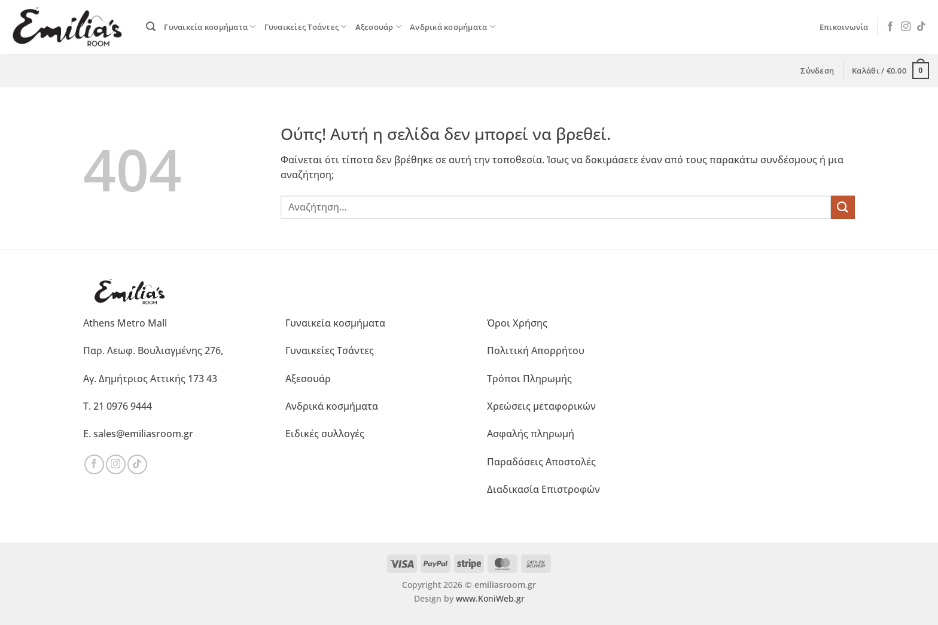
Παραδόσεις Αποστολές (541, 461)
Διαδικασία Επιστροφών (543, 489)
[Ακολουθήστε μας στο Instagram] (905, 27)
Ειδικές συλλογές (324, 433)
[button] (151, 26)
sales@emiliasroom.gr (143, 433)
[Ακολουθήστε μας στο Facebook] (890, 27)
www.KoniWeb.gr (490, 598)
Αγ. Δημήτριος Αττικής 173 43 (150, 378)
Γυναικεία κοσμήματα (209, 26)
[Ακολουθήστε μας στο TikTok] (921, 27)
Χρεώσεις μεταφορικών (541, 406)
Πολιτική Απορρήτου (535, 350)
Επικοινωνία (844, 27)
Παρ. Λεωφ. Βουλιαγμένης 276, (153, 350)
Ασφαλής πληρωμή (530, 433)
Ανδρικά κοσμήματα (452, 26)
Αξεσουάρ (378, 26)
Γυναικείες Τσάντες (305, 26)
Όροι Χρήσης (517, 323)
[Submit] (843, 207)
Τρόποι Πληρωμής (529, 378)
